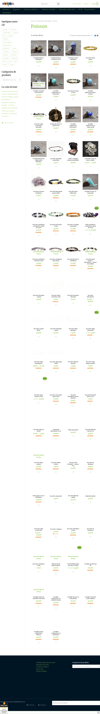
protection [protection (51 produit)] (13, 55)
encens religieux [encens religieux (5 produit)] (7, 42)
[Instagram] (42, 705)
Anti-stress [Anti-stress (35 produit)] (13, 29)
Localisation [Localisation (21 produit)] (6, 51)
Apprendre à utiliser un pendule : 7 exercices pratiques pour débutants (9, 105)
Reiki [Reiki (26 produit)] (4, 61)
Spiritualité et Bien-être (68, 9)
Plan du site (39, 669)
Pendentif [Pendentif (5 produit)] (5, 55)
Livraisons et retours (42, 667)
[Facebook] (30, 705)
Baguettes (17, 9)
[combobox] (11, 80)
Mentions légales (41, 671)
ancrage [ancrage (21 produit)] (5, 29)
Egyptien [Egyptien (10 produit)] (11, 36)
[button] (38, 65)
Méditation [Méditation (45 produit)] (15, 51)
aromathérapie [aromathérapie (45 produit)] (6, 32)
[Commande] (81, 35)
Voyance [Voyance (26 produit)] (12, 64)
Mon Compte (77, 4)
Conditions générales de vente (45, 662)
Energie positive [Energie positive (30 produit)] (7, 45)
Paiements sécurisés (42, 665)
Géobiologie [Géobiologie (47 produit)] (6, 48)
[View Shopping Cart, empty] (94, 4)
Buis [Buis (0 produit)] (4, 36)
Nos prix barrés (89, 9)
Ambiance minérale (49, 9)
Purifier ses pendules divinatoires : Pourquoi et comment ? (9, 113)
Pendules (7, 9)
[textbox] (10, 80)
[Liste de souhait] (8, 123)
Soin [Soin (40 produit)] (10, 61)
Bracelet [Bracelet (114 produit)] (16, 32)
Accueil (33, 21)
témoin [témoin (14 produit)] (4, 64)
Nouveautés (7, 13)
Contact (85, 4)
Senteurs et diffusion (32, 9)
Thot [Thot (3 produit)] (15, 61)
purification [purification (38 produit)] (5, 58)
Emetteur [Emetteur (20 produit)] (5, 39)
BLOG (81, 9)
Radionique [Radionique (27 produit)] (15, 58)
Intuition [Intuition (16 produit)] (14, 48)
